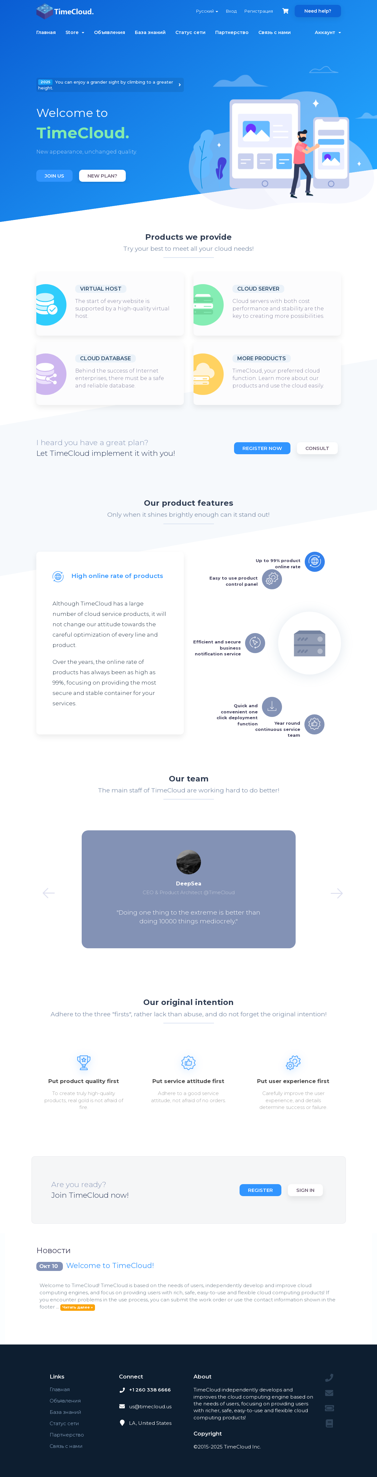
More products (261, 358)
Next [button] (333, 889)
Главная (46, 32)
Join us (54, 176)
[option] (110, 130)
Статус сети (190, 32)
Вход (231, 11)
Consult (317, 448)
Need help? (317, 11)
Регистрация (258, 11)
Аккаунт (328, 32)
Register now (262, 448)
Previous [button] (45, 889)
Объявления (109, 32)
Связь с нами (274, 32)
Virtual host (101, 289)
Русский (207, 11)
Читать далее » (77, 1307)
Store (74, 32)
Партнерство (232, 32)
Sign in (305, 1190)
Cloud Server (258, 289)
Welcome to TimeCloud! (110, 1265)
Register (260, 1190)
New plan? (102, 176)
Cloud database (105, 358)
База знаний (150, 32)
